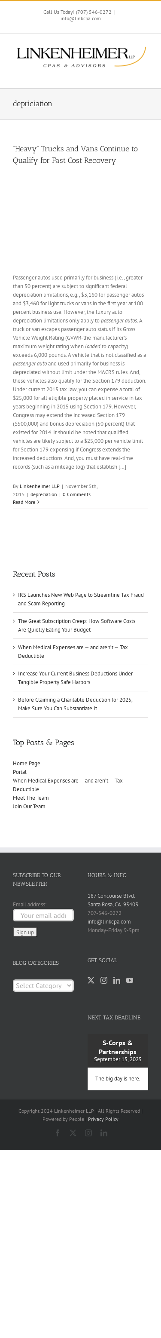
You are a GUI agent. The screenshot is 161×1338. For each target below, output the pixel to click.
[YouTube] (129, 980)
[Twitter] (91, 980)
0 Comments (77, 494)
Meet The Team (31, 797)
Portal (20, 772)
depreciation (43, 494)
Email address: (29, 904)
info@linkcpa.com (81, 18)
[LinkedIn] (116, 980)
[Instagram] (103, 980)
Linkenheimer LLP (40, 486)
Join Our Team (29, 806)
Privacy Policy (103, 1119)
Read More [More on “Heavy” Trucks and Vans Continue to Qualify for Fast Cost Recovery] (24, 502)
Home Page (26, 763)
